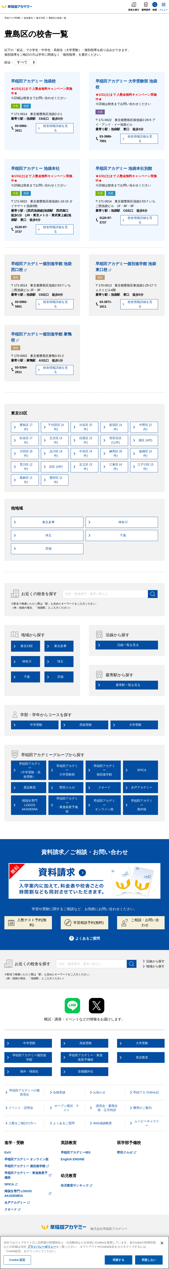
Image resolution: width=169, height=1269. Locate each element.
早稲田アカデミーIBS (75, 1152)
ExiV (7, 1152)
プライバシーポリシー (42, 1246)
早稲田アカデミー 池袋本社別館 (124, 168)
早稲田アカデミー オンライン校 (26, 1159)
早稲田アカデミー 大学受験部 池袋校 (126, 84)
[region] (84, 1252)
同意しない (149, 1260)
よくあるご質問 (84, 938)
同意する (118, 1260)
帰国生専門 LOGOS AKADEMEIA (27, 1193)
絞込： (20, 62)
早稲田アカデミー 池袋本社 (35, 168)
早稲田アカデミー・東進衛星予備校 (27, 1175)
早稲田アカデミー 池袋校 (33, 81)
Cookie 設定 (17, 1260)
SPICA (10, 1184)
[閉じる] (162, 1243)
